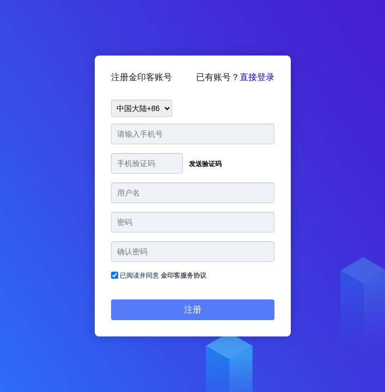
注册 (192, 309)
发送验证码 (205, 164)
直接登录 (257, 77)
